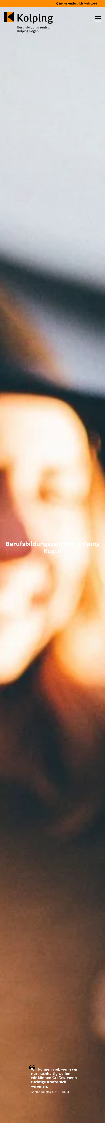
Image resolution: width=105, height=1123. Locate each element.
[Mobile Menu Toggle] (98, 18)
